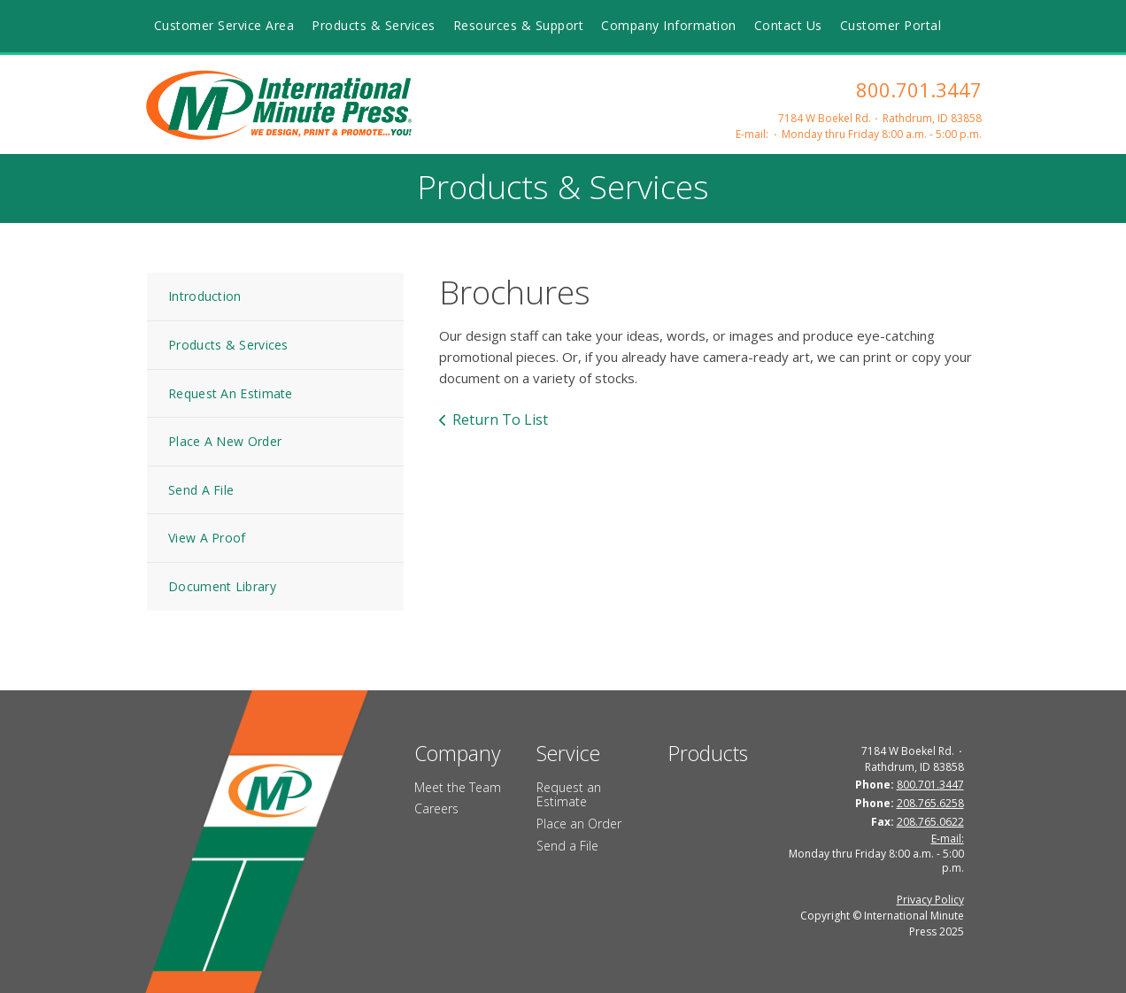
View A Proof (207, 537)
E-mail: (752, 134)
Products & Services (374, 25)
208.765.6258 (930, 803)
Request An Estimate (230, 393)
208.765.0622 (930, 821)
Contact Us (788, 25)
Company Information (669, 25)
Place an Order (578, 823)
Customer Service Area (224, 25)
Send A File (201, 489)
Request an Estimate (568, 795)
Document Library (222, 586)
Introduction (205, 296)
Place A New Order (225, 441)
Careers (436, 808)
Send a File (567, 845)
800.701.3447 (919, 89)
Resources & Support (518, 25)
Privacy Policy (930, 899)
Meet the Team (457, 787)
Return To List (500, 419)
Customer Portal (891, 25)
